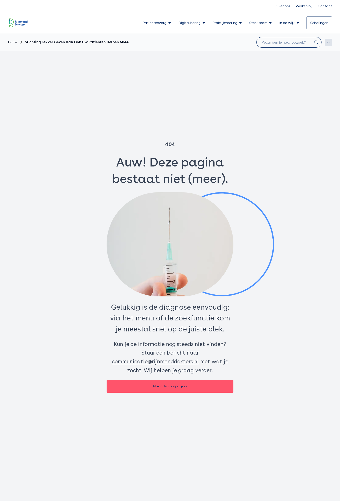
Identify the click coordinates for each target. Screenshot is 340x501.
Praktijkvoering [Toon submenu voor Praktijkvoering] (227, 23)
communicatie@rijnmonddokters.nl (155, 361)
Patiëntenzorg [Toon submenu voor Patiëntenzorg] (157, 23)
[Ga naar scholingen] (319, 23)
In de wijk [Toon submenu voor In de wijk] (289, 23)
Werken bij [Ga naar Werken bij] (304, 6)
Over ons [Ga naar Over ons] (283, 6)
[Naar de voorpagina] (170, 386)
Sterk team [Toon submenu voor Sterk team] (260, 23)
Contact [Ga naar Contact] (325, 6)
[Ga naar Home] (12, 42)
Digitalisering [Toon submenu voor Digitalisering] (191, 23)
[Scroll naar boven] (328, 42)
